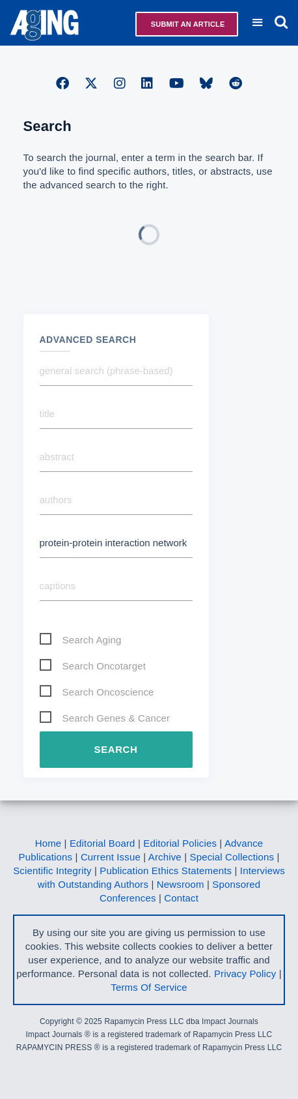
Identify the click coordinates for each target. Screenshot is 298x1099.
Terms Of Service (149, 987)
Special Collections (232, 856)
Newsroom (180, 884)
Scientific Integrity (52, 870)
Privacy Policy (245, 973)
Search (116, 749)
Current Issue (111, 856)
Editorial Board (102, 843)
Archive (165, 856)
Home (48, 843)
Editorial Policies (180, 843)
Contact (181, 897)
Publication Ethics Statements (166, 870)
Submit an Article (187, 24)
